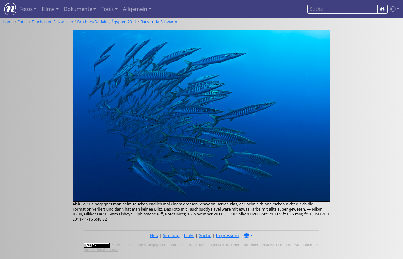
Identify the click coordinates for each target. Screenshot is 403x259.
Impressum (227, 235)
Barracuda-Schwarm (158, 22)
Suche (205, 235)
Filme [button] (48, 9)
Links (189, 235)
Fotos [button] (26, 9)
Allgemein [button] (135, 9)
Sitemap (171, 235)
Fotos (23, 22)
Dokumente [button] (78, 9)
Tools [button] (107, 9)
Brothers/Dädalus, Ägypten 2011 (106, 22)
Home (8, 22)
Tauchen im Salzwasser (52, 22)
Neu (154, 235)
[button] (393, 9)
